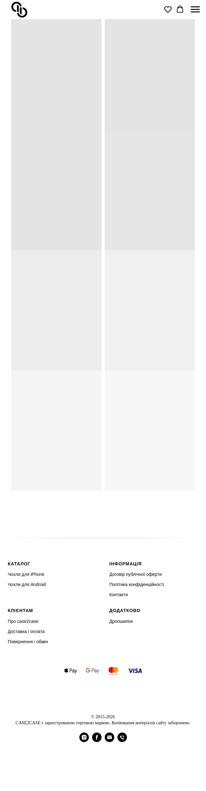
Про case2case (23, 621)
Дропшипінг (121, 621)
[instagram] (84, 740)
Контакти (119, 594)
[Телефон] (122, 740)
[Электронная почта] (109, 740)
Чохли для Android (27, 584)
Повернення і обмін (28, 641)
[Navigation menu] (195, 9)
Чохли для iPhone (26, 574)
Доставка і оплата (26, 631)
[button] (168, 9)
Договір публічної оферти (136, 574)
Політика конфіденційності (137, 584)
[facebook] (97, 740)
